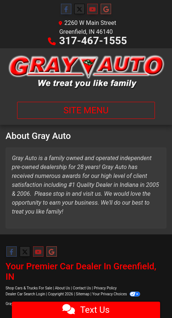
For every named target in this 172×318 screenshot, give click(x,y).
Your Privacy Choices (116, 294)
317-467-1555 (93, 41)
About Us (62, 288)
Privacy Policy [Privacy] (105, 288)
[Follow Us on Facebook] (66, 9)
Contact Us (82, 288)
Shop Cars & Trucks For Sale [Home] (29, 288)
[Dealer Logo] (86, 72)
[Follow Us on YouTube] (92, 9)
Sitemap (83, 294)
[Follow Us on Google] (106, 9)
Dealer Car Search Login (25, 294)
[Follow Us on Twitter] (79, 9)
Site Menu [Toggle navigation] (86, 110)
